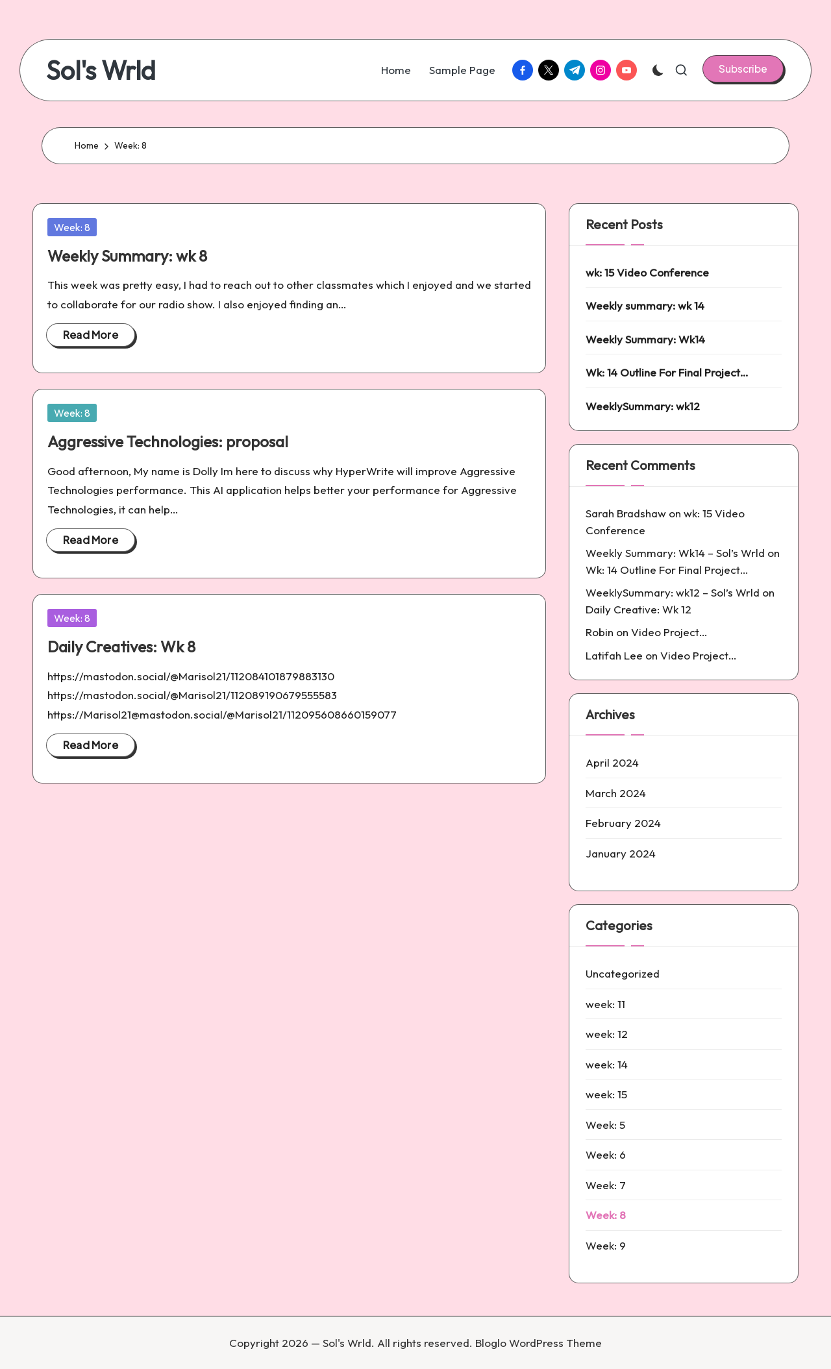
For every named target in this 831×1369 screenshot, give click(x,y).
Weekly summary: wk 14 (645, 305)
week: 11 (605, 1004)
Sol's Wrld (101, 70)
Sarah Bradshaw (626, 513)
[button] (743, 68)
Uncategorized (623, 973)
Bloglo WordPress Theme (538, 1343)
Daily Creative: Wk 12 (638, 609)
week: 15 (606, 1094)
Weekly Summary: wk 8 (127, 255)
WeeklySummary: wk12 (643, 406)
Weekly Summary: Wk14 (645, 339)
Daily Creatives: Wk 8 (121, 646)
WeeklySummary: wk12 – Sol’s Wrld (673, 592)
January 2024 (621, 853)
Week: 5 (605, 1124)
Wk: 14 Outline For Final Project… (667, 372)
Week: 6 (606, 1154)
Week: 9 (606, 1245)
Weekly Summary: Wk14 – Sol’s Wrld (675, 553)
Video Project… (669, 632)
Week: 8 (72, 227)
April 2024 (612, 762)
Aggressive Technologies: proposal (167, 441)
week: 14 (607, 1064)
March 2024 (616, 793)
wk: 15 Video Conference (647, 272)
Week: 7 (606, 1185)
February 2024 (623, 823)
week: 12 (607, 1034)
